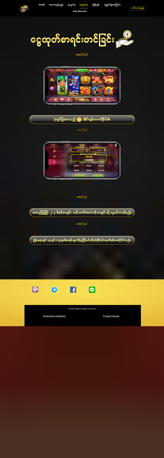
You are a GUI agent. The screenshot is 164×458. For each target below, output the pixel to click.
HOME (42, 6)
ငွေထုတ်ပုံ (83, 6)
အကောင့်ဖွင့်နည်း (56, 6)
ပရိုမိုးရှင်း (96, 6)
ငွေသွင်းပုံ (72, 6)
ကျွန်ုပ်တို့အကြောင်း (112, 6)
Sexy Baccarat (80, 12)
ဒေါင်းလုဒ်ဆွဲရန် (137, 9)
